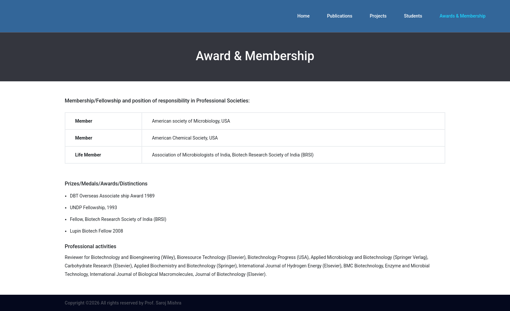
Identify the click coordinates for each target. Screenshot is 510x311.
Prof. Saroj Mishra (163, 302)
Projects (378, 16)
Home (303, 16)
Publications (339, 16)
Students (413, 16)
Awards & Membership (462, 16)
